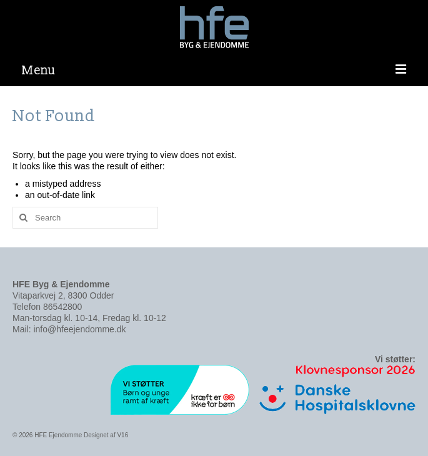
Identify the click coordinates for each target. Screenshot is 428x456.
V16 (122, 435)
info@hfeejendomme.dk (79, 329)
